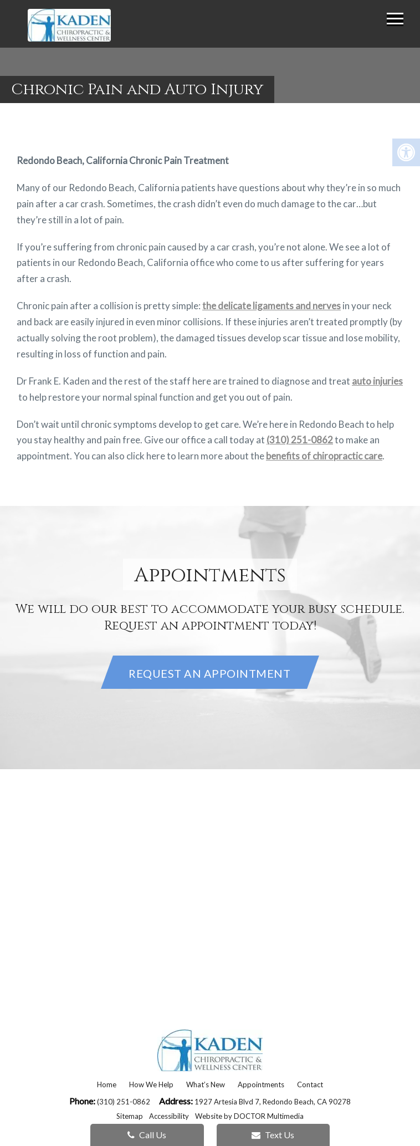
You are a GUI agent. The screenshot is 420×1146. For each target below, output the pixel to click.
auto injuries (377, 381)
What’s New (205, 1084)
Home (106, 1084)
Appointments (261, 1084)
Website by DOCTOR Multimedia (249, 1116)
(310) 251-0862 (300, 440)
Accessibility (169, 1116)
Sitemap (129, 1116)
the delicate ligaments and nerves (271, 305)
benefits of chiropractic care (324, 456)
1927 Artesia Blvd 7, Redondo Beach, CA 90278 (272, 1101)
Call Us (146, 1134)
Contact (310, 1084)
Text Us (273, 1134)
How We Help (151, 1084)
